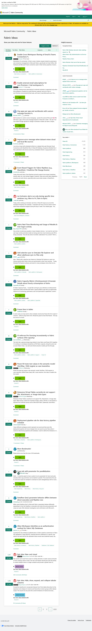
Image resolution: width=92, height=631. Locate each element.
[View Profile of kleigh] (64, 79)
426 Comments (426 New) (20, 575)
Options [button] (55, 46)
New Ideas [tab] (22, 50)
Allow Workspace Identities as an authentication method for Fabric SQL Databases (35, 527)
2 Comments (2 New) (18, 134)
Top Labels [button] (65, 137)
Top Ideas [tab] (15, 50)
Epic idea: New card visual (27, 554)
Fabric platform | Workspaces (35, 272)
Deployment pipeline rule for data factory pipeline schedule (36, 421)
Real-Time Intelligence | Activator (21, 215)
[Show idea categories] (42, 50)
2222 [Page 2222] (55, 609)
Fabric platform (41, 517)
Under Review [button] (20, 595)
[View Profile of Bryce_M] (65, 108)
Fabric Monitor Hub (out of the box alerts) (74, 62)
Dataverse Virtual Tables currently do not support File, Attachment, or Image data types (36, 393)
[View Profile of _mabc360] (15, 200)
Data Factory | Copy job (38, 488)
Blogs (54, 12)
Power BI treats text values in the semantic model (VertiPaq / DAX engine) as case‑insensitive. (36, 365)
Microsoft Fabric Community (14, 31)
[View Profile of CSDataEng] (16, 502)
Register (68, 16)
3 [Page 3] (46, 609)
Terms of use (81, 620)
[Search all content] (71, 20)
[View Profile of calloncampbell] (17, 424)
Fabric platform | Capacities (34, 300)
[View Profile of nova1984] (65, 96)
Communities (47, 12)
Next (85, 177)
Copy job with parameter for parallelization (33, 471)
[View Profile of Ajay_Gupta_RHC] (17, 228)
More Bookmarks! (24, 448)
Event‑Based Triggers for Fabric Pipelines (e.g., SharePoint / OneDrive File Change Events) (34, 168)
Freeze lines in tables (25, 309)
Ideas (40, 12)
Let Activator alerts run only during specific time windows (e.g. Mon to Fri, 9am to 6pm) (35, 197)
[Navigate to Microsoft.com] (4, 12)
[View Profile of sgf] (18, 450)
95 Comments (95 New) (19, 603)
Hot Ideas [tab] (8, 50)
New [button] (20, 69)
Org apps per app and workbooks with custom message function (35, 112)
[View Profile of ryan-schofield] (17, 339)
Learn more (5, 7)
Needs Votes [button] (19, 566)
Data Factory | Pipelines (19, 187)
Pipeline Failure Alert (68, 59)
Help (79, 16)
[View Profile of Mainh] (64, 102)
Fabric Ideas (31, 31)
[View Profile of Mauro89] (22, 473)
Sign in (73, 16)
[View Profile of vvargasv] (20, 58)
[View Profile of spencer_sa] (16, 530)
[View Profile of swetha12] (20, 87)
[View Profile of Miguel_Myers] (25, 556)
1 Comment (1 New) (18, 162)
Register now (53, 25)
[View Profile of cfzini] (64, 118)
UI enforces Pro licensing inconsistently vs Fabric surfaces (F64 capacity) (35, 336)
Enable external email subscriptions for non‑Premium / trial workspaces (32, 84)
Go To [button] (84, 16)
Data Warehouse (67, 166)
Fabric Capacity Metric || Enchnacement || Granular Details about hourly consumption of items (36, 282)
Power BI (16, 102)
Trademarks (88, 620)
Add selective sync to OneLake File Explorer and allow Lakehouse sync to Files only (35, 253)
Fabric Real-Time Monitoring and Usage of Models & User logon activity (37, 225)
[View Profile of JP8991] (15, 257)
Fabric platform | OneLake (20, 272)
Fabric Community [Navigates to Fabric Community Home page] (17, 12)
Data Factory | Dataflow (30, 517)
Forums (26, 12)
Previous (74, 177)
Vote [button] (9, 58)
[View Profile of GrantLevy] (15, 143)
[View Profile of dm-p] (66, 129)
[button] (45, 45)
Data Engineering (18, 488)
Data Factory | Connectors (20, 74)
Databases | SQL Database (48, 545)
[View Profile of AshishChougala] (22, 396)
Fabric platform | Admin (19, 243)
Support (67, 12)
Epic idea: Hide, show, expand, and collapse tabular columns (36, 581)
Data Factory (27, 488)
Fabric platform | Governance (35, 74)
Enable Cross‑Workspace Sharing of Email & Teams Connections (36, 55)
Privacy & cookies (72, 620)
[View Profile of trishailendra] (16, 172)
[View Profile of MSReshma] (21, 368)
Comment (16, 77)
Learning (60, 12)
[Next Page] (58, 608)
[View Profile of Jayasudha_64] (16, 285)
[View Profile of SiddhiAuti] (20, 311)
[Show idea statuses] (52, 50)
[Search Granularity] (45, 20)
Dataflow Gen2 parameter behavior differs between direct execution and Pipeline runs (37, 498)
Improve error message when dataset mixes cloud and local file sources (36, 140)
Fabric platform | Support (33, 354)
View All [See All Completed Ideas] (65, 70)
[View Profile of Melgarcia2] (66, 114)
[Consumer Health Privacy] (20, 625)
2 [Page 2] (43, 609)
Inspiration (33, 12)
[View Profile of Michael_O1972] (17, 115)
